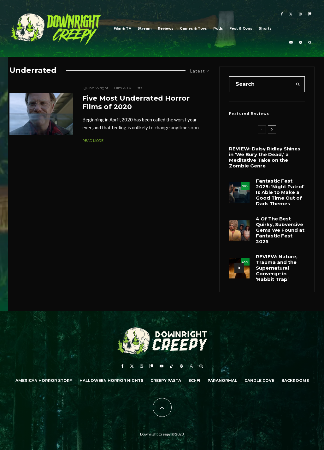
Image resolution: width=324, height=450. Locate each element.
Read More (92, 140)
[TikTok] (172, 366)
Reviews (166, 28)
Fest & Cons (240, 28)
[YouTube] (291, 43)
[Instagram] (300, 14)
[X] (290, 14)
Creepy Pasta (165, 380)
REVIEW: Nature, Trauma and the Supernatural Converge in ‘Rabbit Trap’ (276, 268)
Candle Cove (259, 380)
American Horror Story (43, 380)
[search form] (260, 84)
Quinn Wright (95, 87)
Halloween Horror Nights (111, 380)
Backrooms (295, 380)
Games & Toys (193, 28)
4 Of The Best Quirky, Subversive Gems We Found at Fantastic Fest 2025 (280, 230)
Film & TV (122, 28)
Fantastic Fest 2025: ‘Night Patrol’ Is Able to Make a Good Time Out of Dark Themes (280, 192)
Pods (218, 28)
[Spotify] (300, 43)
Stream (144, 28)
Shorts (265, 28)
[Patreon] (309, 14)
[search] (298, 84)
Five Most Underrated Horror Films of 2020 (136, 102)
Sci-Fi (194, 380)
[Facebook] (281, 14)
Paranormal (222, 380)
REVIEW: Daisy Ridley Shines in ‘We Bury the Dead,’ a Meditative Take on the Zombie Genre (264, 157)
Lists (138, 87)
